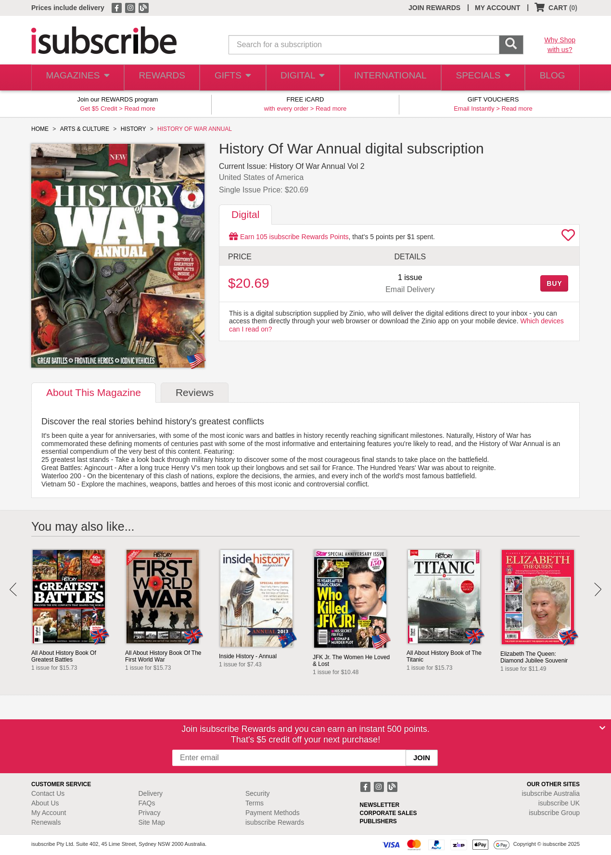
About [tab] (93, 392)
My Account (48, 813)
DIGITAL (303, 78)
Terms (254, 803)
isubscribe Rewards (274, 822)
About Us (45, 803)
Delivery (151, 793)
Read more (139, 108)
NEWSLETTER (380, 805)
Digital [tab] (245, 214)
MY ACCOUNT (497, 8)
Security (257, 793)
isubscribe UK (559, 803)
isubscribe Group (554, 813)
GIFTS (232, 78)
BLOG (550, 78)
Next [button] (597, 589)
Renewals (46, 822)
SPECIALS (480, 78)
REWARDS (159, 78)
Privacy (150, 813)
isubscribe (551, 793)
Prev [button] (13, 589)
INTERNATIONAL (389, 78)
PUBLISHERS (378, 821)
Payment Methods (272, 813)
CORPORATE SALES (388, 813)
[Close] (602, 728)
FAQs (147, 803)
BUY (554, 283)
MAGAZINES (76, 78)
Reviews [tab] (195, 392)
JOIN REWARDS (434, 8)
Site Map (152, 822)
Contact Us (47, 793)
